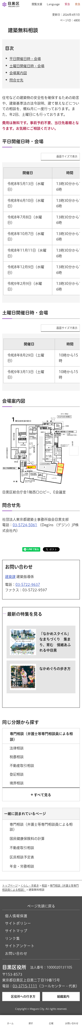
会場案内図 (18, 73)
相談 (44, 885)
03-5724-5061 (25, 525)
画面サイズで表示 (66, 156)
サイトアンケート (20, 946)
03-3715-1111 (25, 986)
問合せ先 (16, 80)
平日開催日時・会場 (25, 59)
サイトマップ (16, 931)
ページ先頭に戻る (41, 906)
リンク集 (12, 938)
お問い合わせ (16, 953)
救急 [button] (77, 4)
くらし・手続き (30, 885)
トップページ (10, 885)
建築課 (10, 576)
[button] (35, 4)
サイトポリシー (18, 923)
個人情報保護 (16, 916)
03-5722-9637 (28, 584)
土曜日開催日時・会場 (26, 66)
